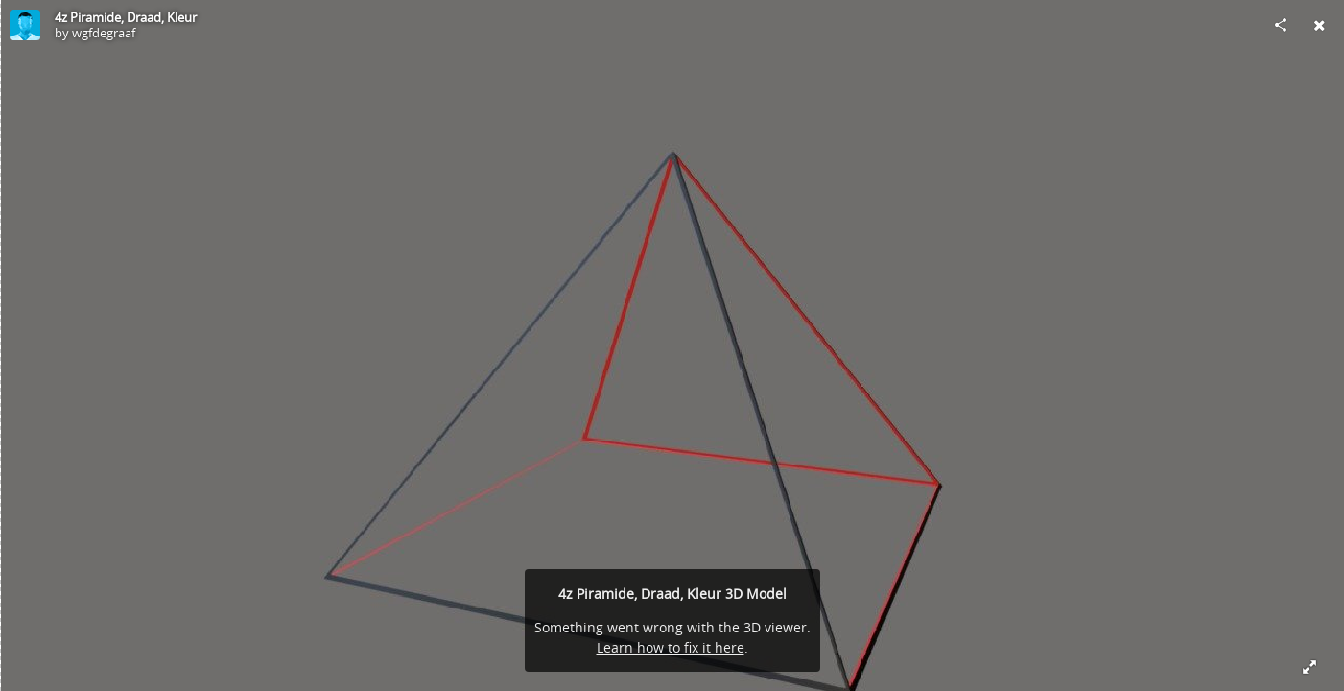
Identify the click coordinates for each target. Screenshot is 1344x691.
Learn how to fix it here (670, 647)
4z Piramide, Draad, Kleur (126, 17)
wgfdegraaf (103, 32)
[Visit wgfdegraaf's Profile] (25, 25)
